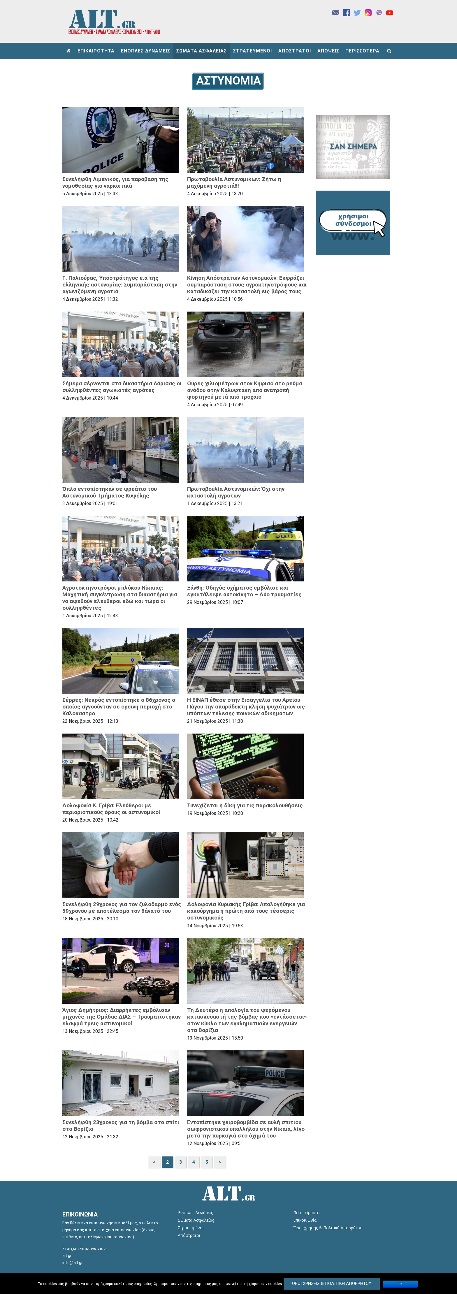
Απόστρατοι (189, 1235)
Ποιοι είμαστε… (307, 1212)
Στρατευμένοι (191, 1227)
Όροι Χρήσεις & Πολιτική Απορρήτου (331, 1283)
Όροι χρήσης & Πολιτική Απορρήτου (328, 1227)
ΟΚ (400, 1284)
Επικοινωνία (305, 1220)
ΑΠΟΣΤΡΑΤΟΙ (294, 51)
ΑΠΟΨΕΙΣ (328, 51)
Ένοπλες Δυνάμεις (195, 1212)
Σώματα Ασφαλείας (196, 1220)
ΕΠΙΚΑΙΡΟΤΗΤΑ (96, 51)
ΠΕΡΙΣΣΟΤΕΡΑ (362, 51)
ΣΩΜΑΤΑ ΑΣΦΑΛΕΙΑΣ (201, 51)
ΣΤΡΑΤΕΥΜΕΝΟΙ (252, 51)
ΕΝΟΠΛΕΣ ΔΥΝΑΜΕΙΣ (145, 51)
